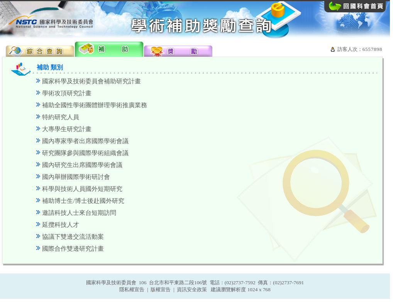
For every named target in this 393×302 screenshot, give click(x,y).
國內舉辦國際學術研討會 (76, 177)
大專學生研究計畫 (66, 129)
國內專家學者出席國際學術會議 (85, 141)
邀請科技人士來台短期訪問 (79, 212)
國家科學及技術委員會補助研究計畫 (91, 81)
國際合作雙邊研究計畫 (73, 248)
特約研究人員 (60, 117)
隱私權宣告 (131, 289)
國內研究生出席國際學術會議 (82, 165)
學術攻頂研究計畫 (66, 93)
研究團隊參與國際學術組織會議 (85, 153)
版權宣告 (161, 289)
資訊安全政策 (192, 289)
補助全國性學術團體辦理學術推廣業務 (94, 105)
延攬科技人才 (60, 224)
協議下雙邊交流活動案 (73, 236)
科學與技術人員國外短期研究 (82, 189)
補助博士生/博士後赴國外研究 (83, 200)
